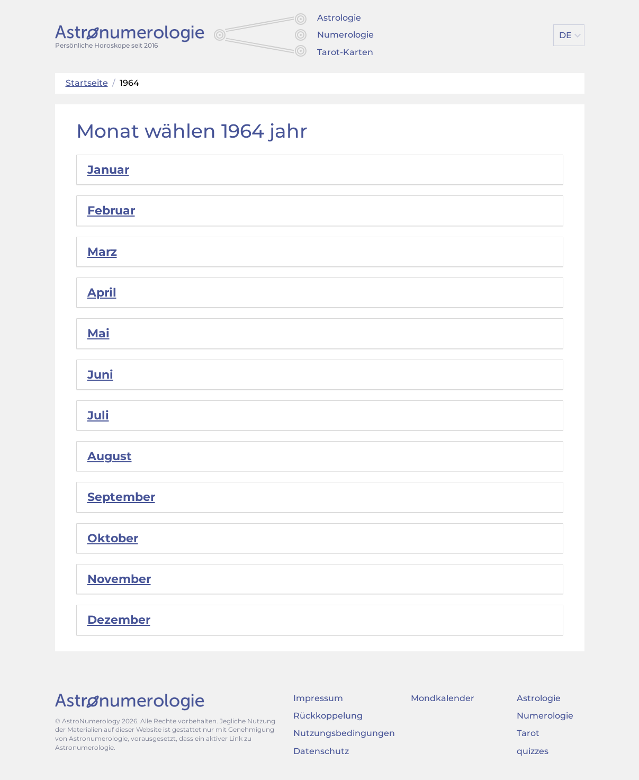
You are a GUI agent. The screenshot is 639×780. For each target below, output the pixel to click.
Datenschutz (321, 751)
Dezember (118, 620)
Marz (102, 252)
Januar (108, 170)
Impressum (318, 698)
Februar (111, 210)
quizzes (532, 751)
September (121, 497)
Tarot (528, 733)
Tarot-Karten (345, 52)
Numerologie (345, 35)
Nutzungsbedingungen (344, 733)
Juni (100, 374)
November (119, 579)
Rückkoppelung (328, 716)
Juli (98, 415)
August (109, 456)
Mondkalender (442, 698)
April (101, 292)
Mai (98, 333)
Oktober (112, 538)
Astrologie (339, 18)
